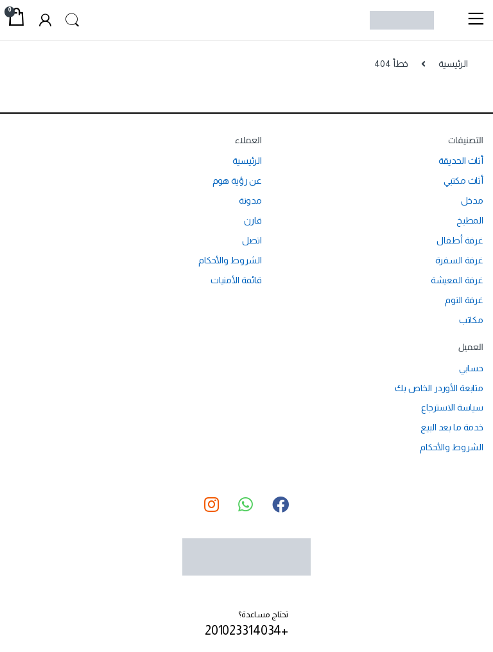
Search (74, 21)
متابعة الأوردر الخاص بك (439, 388)
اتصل (252, 240)
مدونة (250, 200)
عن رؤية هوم (237, 180)
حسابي (471, 368)
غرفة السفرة (459, 260)
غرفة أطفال (460, 240)
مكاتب (471, 320)
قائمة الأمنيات (236, 280)
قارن (253, 220)
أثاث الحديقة (460, 160)
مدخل (472, 200)
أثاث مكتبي (463, 180)
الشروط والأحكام (230, 260)
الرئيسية (453, 63)
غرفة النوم (464, 300)
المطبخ (469, 220)
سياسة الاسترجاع (452, 407)
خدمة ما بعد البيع (451, 427)
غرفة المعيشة (457, 280)
